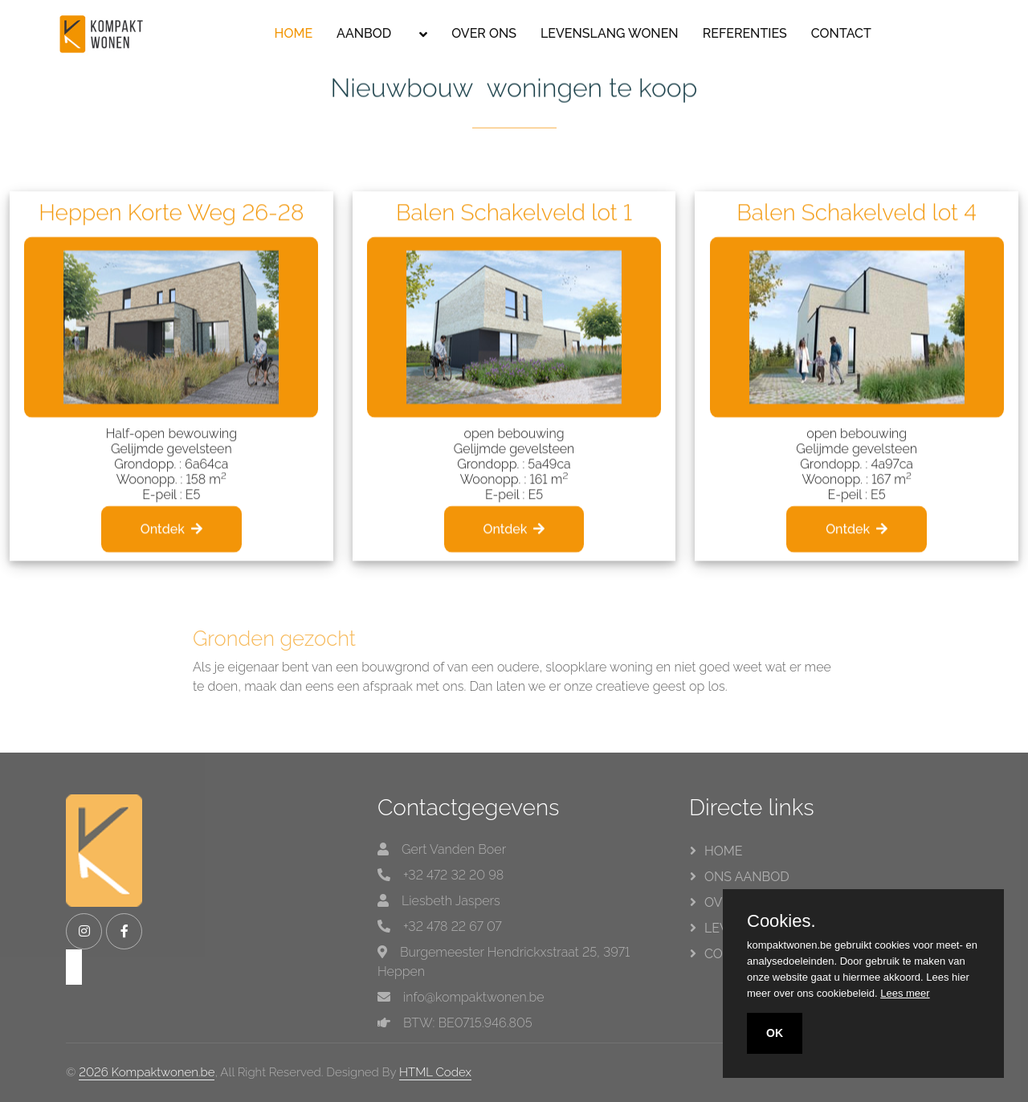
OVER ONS (483, 33)
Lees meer (904, 993)
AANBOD (364, 33)
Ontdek (171, 565)
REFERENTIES (745, 33)
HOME (294, 33)
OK (774, 1032)
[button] (421, 34)
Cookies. (781, 921)
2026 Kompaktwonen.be (146, 1072)
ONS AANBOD (746, 876)
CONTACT (841, 33)
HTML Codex (435, 1072)
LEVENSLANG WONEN (610, 33)
